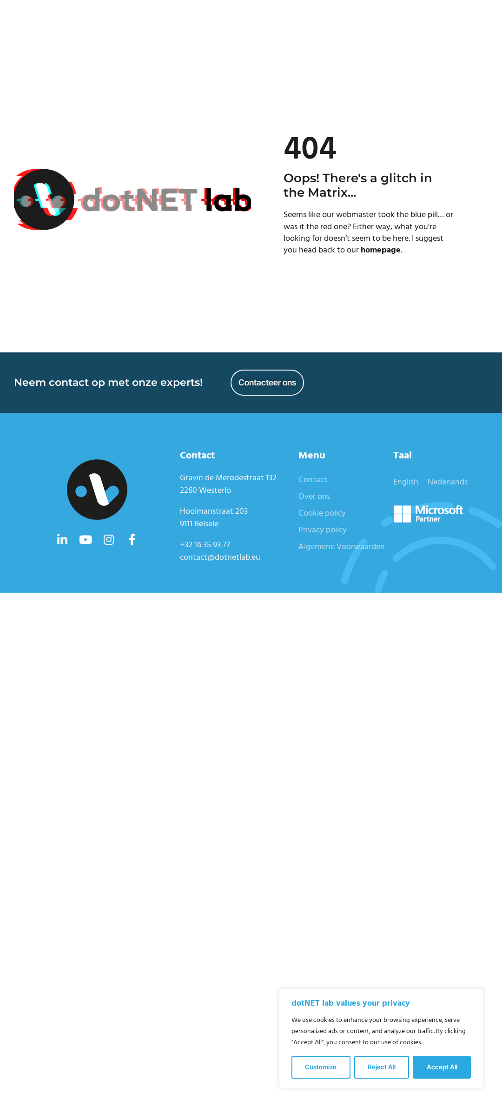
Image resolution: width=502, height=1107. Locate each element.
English (405, 482)
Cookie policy (322, 513)
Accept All (442, 1067)
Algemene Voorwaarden (341, 547)
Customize (321, 1067)
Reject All (382, 1067)
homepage (381, 250)
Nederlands (448, 482)
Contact (312, 480)
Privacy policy (322, 530)
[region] (381, 1038)
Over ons (314, 497)
